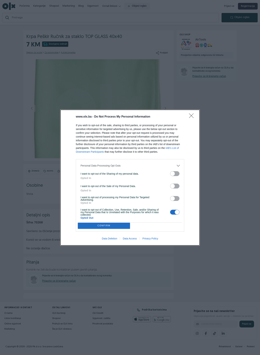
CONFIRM (104, 225)
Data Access (130, 238)
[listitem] (130, 166)
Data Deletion (109, 238)
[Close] (192, 116)
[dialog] (130, 177)
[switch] (174, 173)
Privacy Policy (150, 238)
